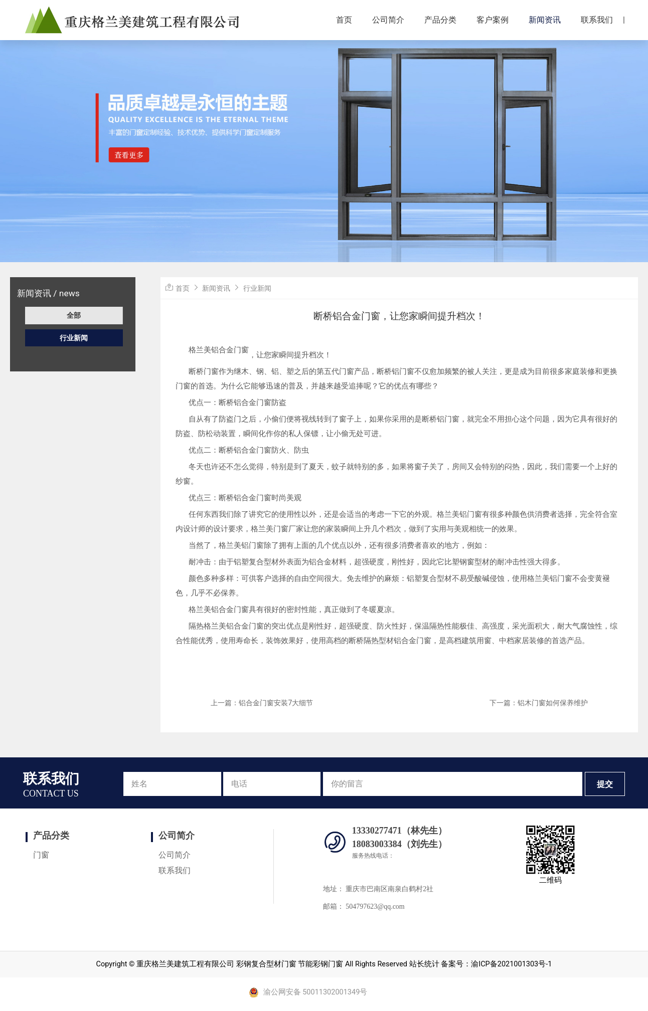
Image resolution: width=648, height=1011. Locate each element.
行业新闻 (74, 338)
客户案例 (492, 20)
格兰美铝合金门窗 (219, 350)
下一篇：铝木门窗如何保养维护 (539, 703)
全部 (74, 315)
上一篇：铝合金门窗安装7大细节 (262, 703)
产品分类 (440, 20)
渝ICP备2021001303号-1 (511, 964)
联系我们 (597, 20)
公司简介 (388, 20)
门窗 (41, 855)
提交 (605, 784)
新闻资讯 (545, 20)
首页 (344, 20)
